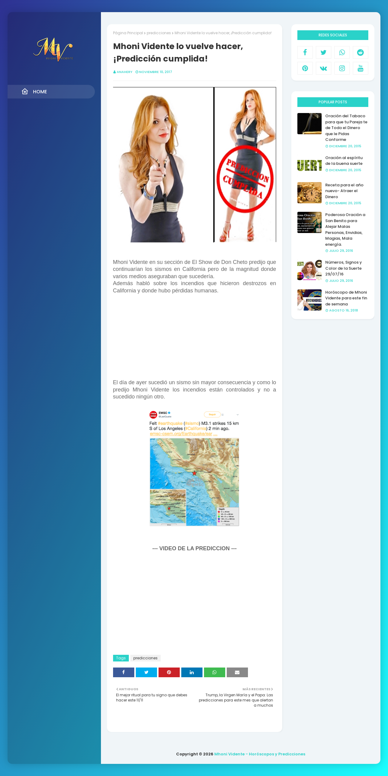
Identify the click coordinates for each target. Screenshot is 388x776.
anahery (124, 71)
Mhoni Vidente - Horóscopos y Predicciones (259, 754)
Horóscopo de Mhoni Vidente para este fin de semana (346, 298)
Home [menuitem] (34, 91)
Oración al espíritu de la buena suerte (344, 161)
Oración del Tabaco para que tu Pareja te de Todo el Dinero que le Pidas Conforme (346, 127)
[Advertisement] (194, 336)
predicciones (159, 32)
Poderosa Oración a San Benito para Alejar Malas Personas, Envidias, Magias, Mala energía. (345, 229)
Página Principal (128, 32)
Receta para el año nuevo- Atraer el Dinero (344, 191)
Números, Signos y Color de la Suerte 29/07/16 (343, 268)
